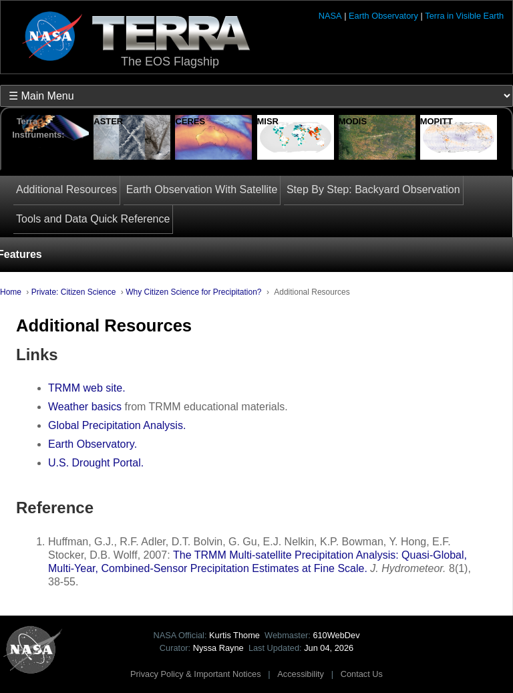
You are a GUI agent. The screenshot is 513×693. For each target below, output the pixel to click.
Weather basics (85, 406)
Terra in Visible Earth (464, 16)
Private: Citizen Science (73, 292)
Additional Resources (66, 189)
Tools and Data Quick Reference (93, 219)
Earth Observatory (383, 16)
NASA (330, 16)
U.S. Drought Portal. (96, 462)
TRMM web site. (87, 388)
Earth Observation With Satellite (202, 189)
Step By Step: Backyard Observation (373, 189)
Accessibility (300, 674)
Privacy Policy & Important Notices (195, 674)
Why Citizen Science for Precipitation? (193, 292)
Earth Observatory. (92, 444)
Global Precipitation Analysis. (117, 425)
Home (10, 292)
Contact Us (362, 674)
